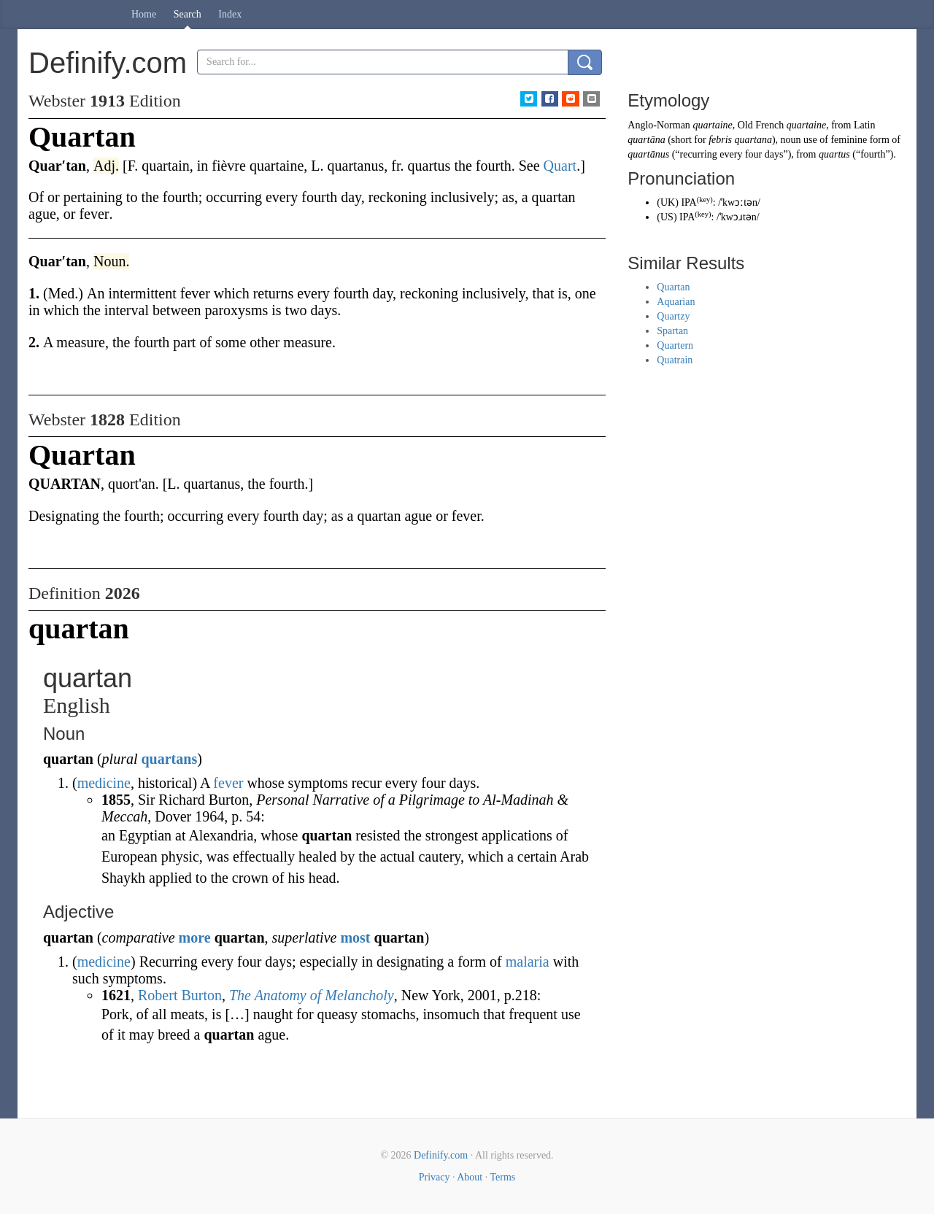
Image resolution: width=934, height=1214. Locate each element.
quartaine (712, 125)
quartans (169, 759)
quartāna (646, 139)
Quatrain (674, 360)
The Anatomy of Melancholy (311, 995)
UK (667, 202)
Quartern (675, 345)
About (469, 1177)
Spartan (672, 330)
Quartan (673, 287)
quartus (834, 154)
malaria (527, 962)
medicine (104, 783)
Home (143, 14)
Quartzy (673, 316)
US (667, 217)
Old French (761, 125)
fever (228, 783)
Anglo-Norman (659, 125)
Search (187, 14)
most (355, 937)
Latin (865, 125)
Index (230, 14)
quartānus (648, 154)
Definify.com (441, 1155)
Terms (502, 1177)
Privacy (434, 1177)
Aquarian (676, 301)
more (195, 937)
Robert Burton (180, 995)
